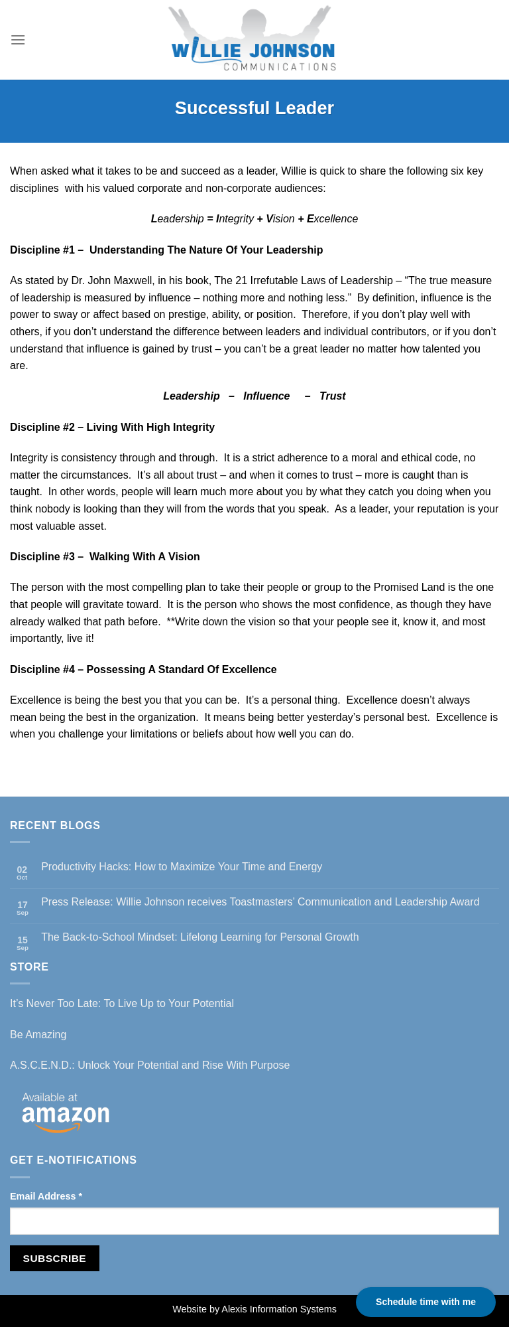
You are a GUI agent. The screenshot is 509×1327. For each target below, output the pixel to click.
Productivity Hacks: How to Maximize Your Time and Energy (181, 866)
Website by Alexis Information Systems (254, 1309)
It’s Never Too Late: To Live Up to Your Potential (122, 1003)
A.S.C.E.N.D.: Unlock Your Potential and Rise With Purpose (150, 1065)
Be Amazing (38, 1034)
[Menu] (18, 39)
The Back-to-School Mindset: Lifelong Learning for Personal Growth (200, 937)
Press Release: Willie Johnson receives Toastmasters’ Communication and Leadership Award (260, 901)
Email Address (46, 1196)
